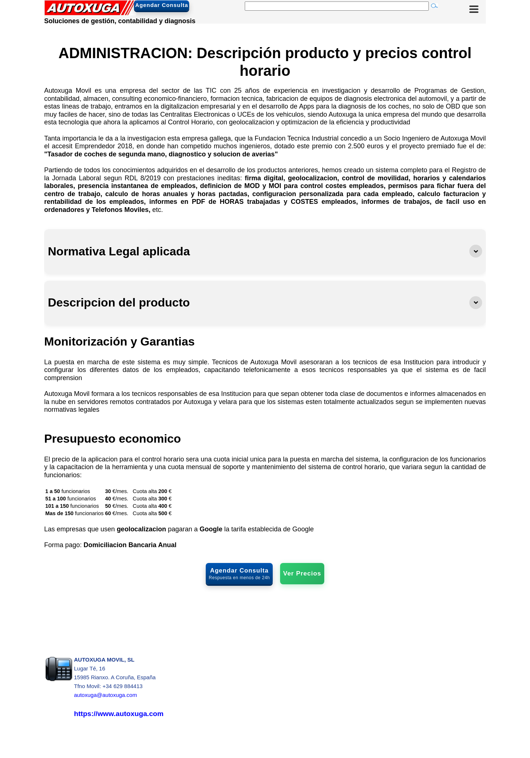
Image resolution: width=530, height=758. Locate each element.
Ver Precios (302, 573)
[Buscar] (337, 6)
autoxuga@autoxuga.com (105, 695)
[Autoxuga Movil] (90, 13)
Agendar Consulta (184, 6)
